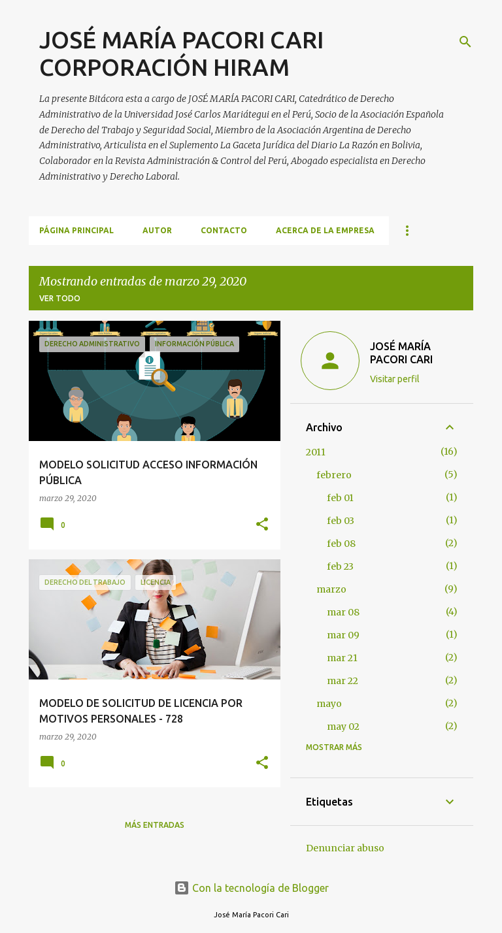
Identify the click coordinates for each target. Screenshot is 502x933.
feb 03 (340, 521)
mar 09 (343, 635)
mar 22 (342, 681)
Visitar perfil (395, 379)
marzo (331, 589)
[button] (262, 525)
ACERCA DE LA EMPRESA (325, 230)
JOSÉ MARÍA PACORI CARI (401, 352)
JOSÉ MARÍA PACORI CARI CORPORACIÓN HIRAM (181, 53)
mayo (329, 704)
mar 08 (343, 612)
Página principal (76, 230)
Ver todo (59, 298)
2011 (316, 452)
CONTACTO (224, 230)
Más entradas (154, 825)
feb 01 (340, 498)
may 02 (343, 726)
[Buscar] (465, 41)
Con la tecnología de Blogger (251, 888)
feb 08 (341, 543)
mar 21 (342, 658)
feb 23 (340, 566)
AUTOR (157, 230)
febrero (334, 475)
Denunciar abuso (345, 848)
